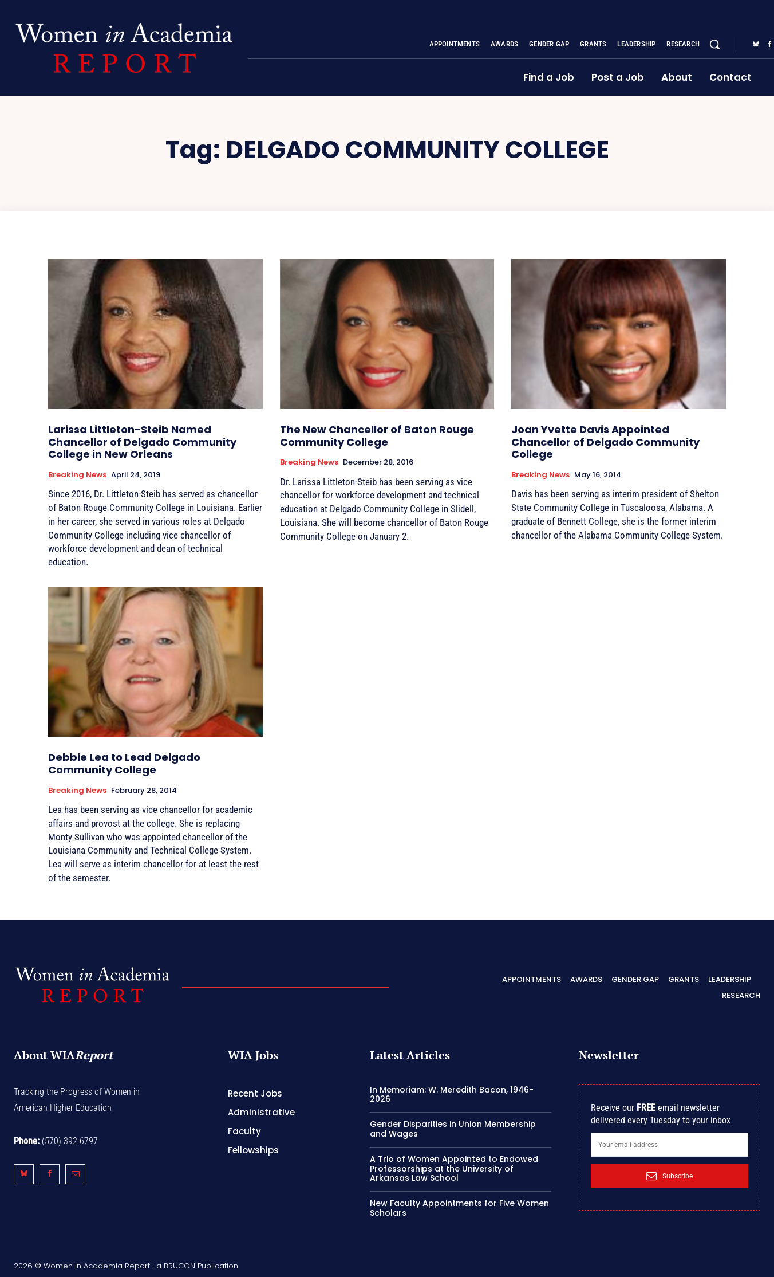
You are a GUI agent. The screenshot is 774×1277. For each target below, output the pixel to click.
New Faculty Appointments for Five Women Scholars (459, 1208)
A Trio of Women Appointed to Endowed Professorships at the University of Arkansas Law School (454, 1168)
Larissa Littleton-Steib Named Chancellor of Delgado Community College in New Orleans (142, 441)
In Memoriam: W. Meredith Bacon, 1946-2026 (452, 1094)
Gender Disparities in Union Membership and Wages (453, 1129)
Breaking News (77, 475)
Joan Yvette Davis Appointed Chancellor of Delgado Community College (605, 441)
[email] (669, 1145)
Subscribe (669, 1176)
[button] (714, 44)
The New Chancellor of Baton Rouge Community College (377, 435)
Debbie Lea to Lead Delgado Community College (124, 763)
